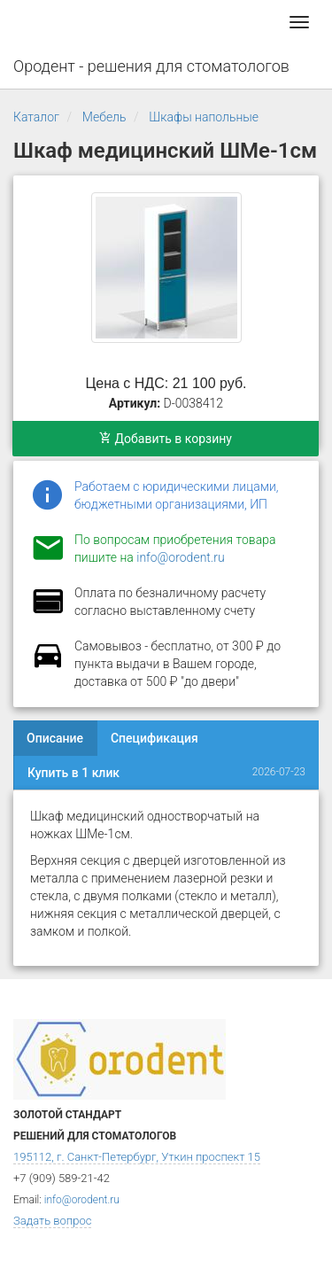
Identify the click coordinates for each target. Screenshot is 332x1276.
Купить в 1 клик (73, 773)
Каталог (36, 117)
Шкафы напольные (204, 117)
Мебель (104, 117)
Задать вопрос (52, 1220)
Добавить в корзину (165, 439)
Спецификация (154, 738)
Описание (55, 738)
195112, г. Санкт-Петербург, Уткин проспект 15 (136, 1156)
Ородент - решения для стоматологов (151, 66)
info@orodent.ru (180, 557)
